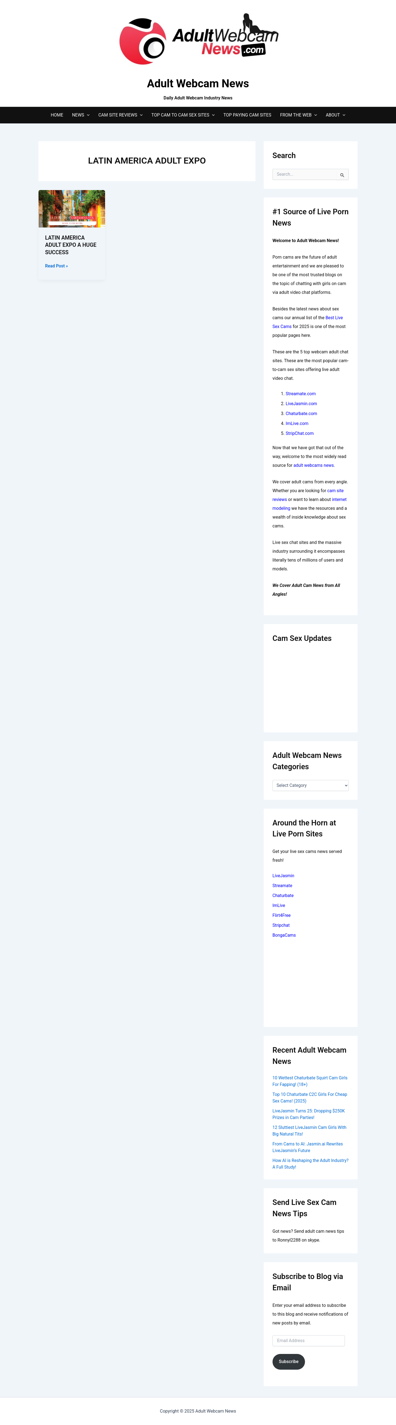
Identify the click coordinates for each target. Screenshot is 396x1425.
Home (57, 115)
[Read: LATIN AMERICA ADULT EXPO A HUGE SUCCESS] (71, 208)
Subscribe (288, 1361)
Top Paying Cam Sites (247, 115)
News (81, 115)
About (335, 115)
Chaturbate (283, 895)
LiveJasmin (284, 875)
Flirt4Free (282, 915)
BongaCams (284, 935)
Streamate (283, 885)
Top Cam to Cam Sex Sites (183, 115)
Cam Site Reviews (120, 115)
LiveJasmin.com (302, 403)
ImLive (279, 905)
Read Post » (56, 265)
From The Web (298, 115)
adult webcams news (314, 465)
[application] (87, 115)
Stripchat (281, 925)
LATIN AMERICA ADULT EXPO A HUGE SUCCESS (71, 244)
